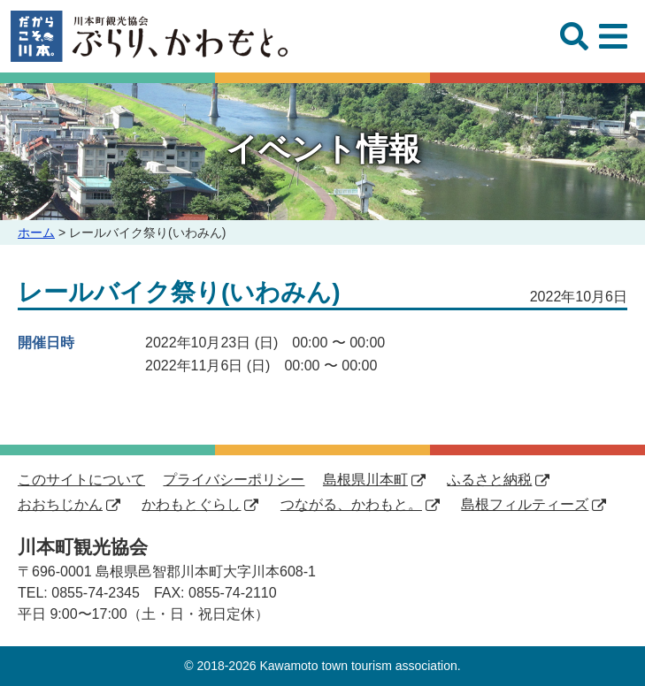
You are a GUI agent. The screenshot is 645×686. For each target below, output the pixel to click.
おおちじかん (69, 504)
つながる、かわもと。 (360, 504)
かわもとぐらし (200, 504)
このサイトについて (81, 479)
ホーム (36, 232)
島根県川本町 (374, 479)
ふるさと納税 (498, 479)
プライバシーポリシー (233, 479)
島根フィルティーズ (533, 504)
